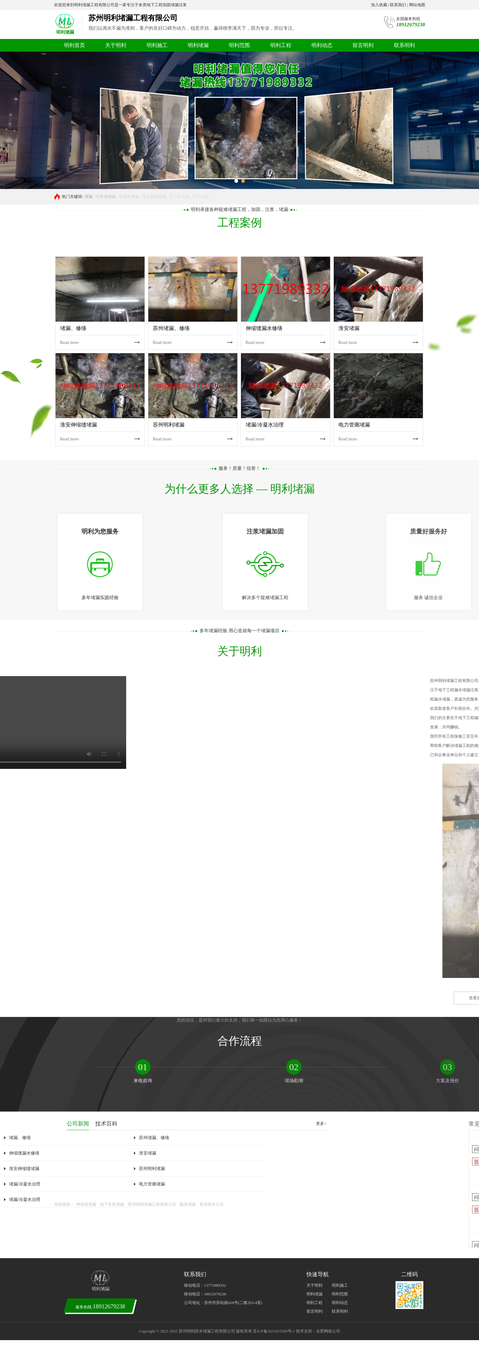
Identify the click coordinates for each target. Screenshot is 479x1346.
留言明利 (363, 45)
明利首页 (74, 45)
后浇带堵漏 (129, 196)
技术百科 (460, 1124)
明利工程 (280, 45)
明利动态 (321, 45)
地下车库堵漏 (112, 802)
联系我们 (398, 4)
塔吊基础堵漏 (154, 196)
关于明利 (115, 45)
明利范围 (239, 45)
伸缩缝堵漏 (86, 802)
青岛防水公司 (211, 802)
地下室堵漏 (179, 196)
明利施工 (157, 45)
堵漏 (88, 196)
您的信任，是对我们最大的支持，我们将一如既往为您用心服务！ (239, 639)
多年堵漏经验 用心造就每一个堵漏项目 (239, 249)
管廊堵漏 (200, 196)
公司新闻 (431, 1124)
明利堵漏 (198, 45)
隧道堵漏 (188, 802)
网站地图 (417, 4)
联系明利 (404, 45)
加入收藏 (379, 4)
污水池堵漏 (106, 196)
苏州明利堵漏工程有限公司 (152, 802)
